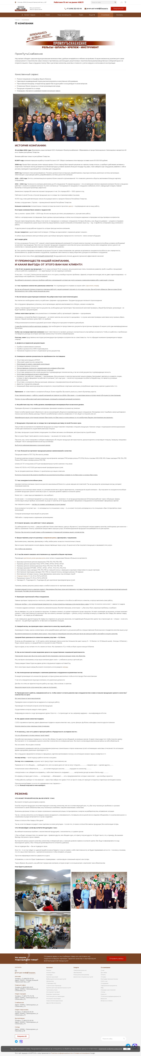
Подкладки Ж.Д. (51, 983)
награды (65, 667)
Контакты (18, 967)
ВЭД (102, 987)
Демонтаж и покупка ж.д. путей (83, 977)
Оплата (103, 974)
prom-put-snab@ (97, 8)
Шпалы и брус (50, 972)
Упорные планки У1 (23, 576)
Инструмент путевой (53, 992)
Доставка (104, 972)
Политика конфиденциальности (111, 996)
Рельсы (48, 970)
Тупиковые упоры (51, 990)
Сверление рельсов (80, 970)
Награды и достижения (108, 990)
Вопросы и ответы (106, 1000)
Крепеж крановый (52, 977)
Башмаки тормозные (53, 994)
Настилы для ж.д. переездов (55, 996)
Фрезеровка (78, 972)
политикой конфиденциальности (110, 1049)
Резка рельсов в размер (81, 974)
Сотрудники (104, 983)
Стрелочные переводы (53, 985)
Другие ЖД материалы (53, 1003)
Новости (103, 994)
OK (127, 1049)
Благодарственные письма (109, 979)
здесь (70, 206)
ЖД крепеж (50, 981)
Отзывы (103, 977)
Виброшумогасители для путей (56, 979)
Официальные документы (109, 985)
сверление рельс (50, 538)
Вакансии (104, 998)
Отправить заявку (116, 958)
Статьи (103, 992)
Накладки (49, 974)
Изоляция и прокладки (53, 998)
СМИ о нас (104, 981)
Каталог (49, 967)
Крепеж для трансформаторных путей (58, 987)
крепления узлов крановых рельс (35, 558)
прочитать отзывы (92, 286)
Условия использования (82, 1053)
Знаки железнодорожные (54, 1000)
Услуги (76, 967)
